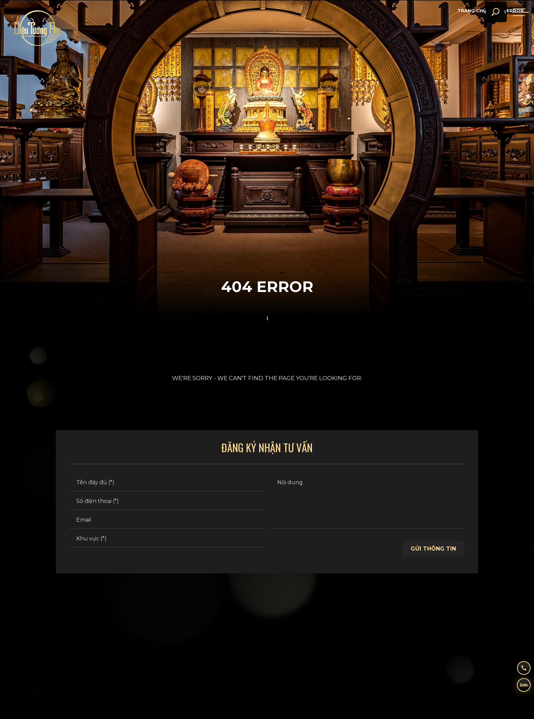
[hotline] (519, 666)
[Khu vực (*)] (166, 539)
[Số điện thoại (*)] (166, 501)
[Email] (166, 520)
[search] (486, 24)
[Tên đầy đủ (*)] (166, 482)
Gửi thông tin (433, 548)
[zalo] (518, 686)
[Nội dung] (367, 501)
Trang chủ (471, 10)
